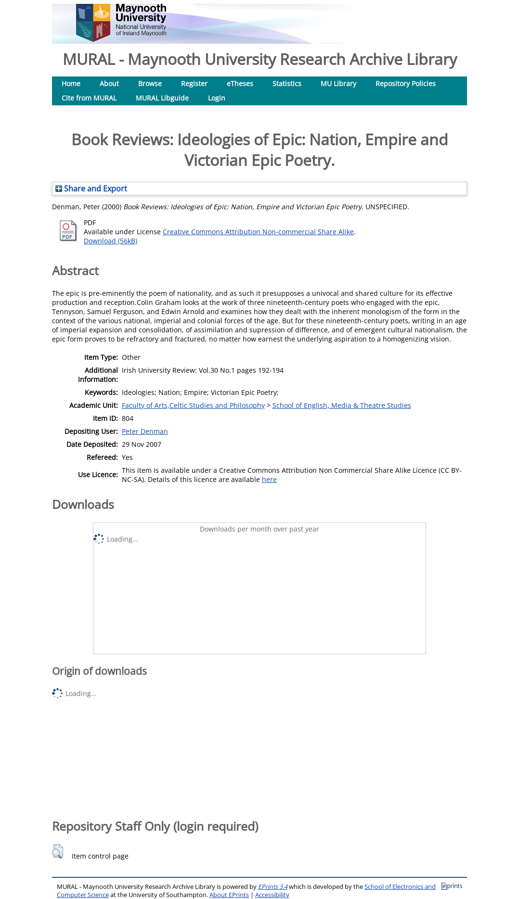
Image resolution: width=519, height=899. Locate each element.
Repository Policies (406, 83)
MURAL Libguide (162, 97)
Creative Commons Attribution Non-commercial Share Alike (258, 231)
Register (194, 83)
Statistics (286, 83)
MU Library (338, 83)
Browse (150, 83)
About (109, 83)
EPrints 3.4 (272, 887)
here (269, 479)
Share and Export (91, 188)
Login (216, 97)
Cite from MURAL (89, 97)
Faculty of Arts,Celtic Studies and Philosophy (193, 405)
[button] (57, 851)
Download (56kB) (110, 240)
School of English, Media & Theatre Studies (341, 405)
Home (71, 83)
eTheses (240, 83)
